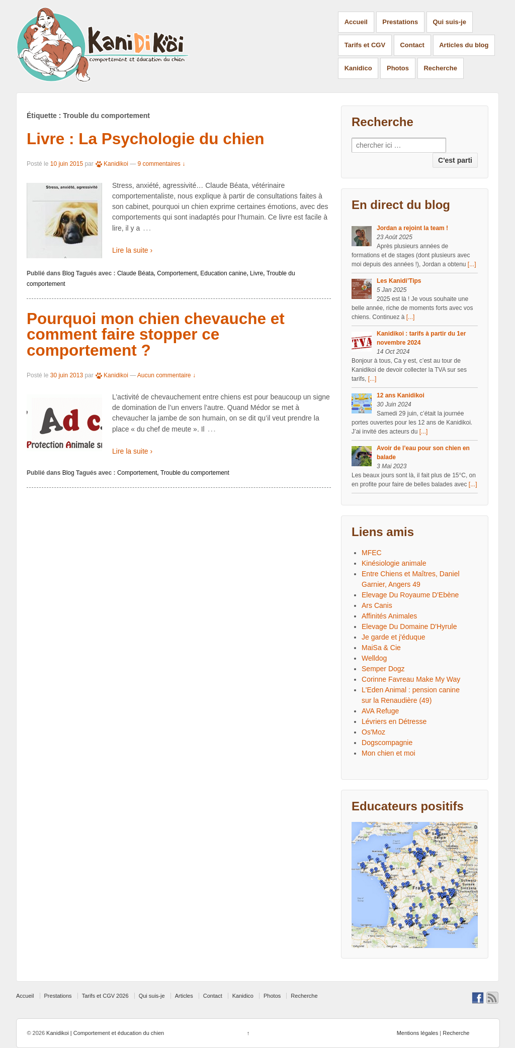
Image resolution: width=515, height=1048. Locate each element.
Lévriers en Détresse (394, 721)
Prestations (400, 22)
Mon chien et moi (388, 753)
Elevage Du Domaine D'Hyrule (409, 626)
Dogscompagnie (387, 743)
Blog (68, 273)
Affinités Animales (389, 616)
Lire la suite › (132, 250)
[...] (472, 264)
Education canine (223, 273)
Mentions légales (418, 1033)
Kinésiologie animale (394, 563)
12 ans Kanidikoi (400, 395)
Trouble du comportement (194, 472)
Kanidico (358, 68)
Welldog (374, 658)
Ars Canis (377, 605)
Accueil (356, 22)
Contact (412, 45)
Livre (256, 273)
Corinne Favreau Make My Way (411, 679)
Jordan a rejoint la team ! (412, 228)
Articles (184, 996)
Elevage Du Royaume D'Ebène (410, 595)
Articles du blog (463, 45)
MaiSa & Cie (381, 648)
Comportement (177, 273)
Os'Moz (373, 732)
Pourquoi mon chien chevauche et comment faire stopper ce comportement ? (156, 334)
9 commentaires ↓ (162, 163)
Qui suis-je (449, 22)
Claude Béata (135, 273)
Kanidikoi (111, 163)
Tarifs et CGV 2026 (105, 996)
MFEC (372, 553)
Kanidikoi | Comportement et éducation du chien (104, 1033)
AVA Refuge (380, 711)
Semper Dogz (383, 669)
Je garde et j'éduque (393, 637)
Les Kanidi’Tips (399, 280)
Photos (398, 68)
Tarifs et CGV (365, 45)
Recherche (440, 68)
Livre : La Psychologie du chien (146, 139)
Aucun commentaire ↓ (166, 375)
